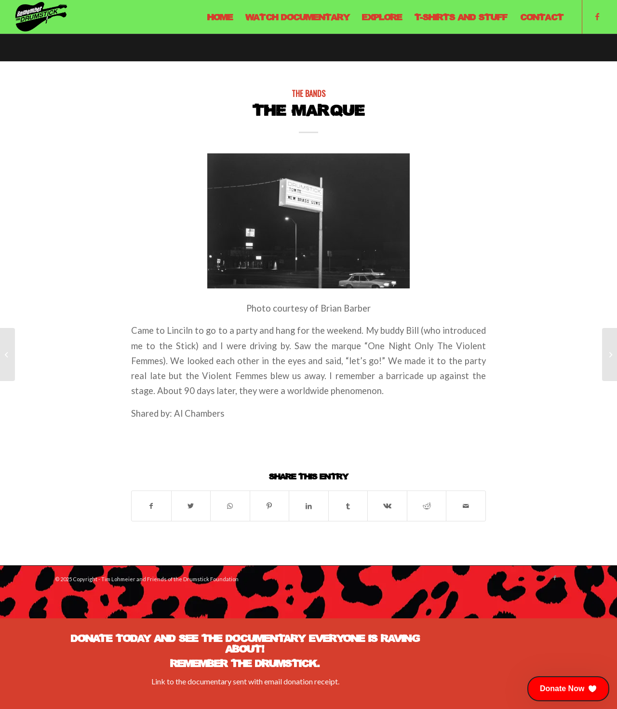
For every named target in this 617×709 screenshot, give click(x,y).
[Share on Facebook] (151, 506)
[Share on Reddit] (426, 506)
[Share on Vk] (387, 506)
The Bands (308, 93)
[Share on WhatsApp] (230, 506)
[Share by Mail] (465, 506)
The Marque (309, 110)
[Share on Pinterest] (269, 506)
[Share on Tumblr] (348, 506)
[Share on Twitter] (191, 506)
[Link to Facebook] (597, 16)
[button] (568, 688)
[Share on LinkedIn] (308, 506)
